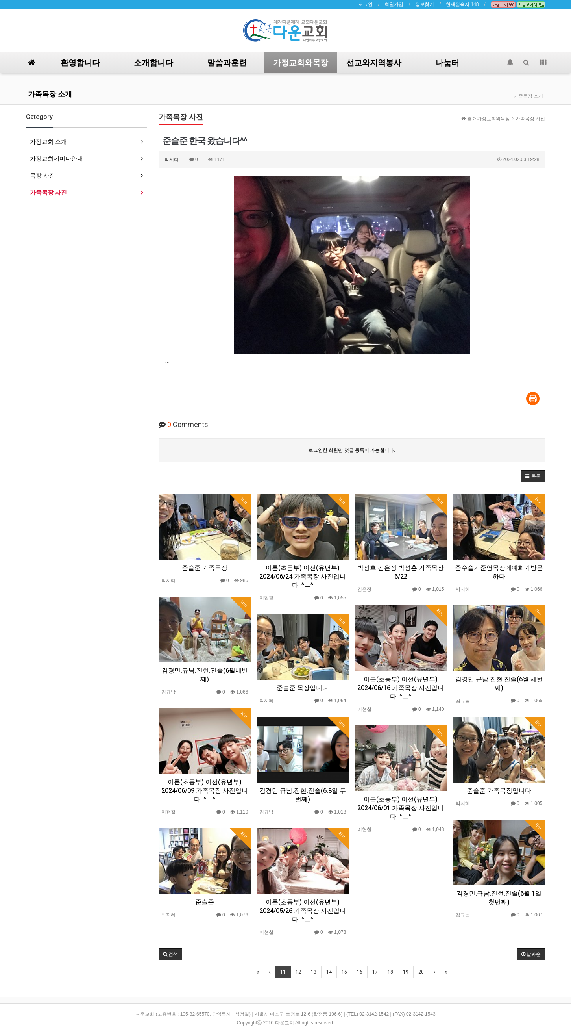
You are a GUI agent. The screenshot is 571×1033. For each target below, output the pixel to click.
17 (375, 972)
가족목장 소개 (50, 94)
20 (421, 972)
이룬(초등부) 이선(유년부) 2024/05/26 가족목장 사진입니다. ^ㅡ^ (302, 910)
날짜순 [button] (531, 954)
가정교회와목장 (300, 62)
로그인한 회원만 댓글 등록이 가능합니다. (352, 450)
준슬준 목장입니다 (303, 688)
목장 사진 (42, 175)
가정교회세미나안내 (56, 158)
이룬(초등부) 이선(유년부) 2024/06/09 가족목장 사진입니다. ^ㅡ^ (204, 790)
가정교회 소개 (48, 141)
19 (405, 972)
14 (329, 972)
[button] (533, 476)
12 (298, 972)
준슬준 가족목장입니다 (499, 790)
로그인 (365, 4)
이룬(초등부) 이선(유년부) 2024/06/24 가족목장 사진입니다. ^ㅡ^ (302, 576)
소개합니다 (153, 62)
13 (313, 972)
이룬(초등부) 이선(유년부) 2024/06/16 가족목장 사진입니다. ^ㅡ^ (400, 687)
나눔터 (447, 62)
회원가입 (393, 4)
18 (390, 972)
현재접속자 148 (462, 4)
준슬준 (204, 902)
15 (344, 972)
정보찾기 (424, 4)
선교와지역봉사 (373, 62)
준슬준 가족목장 (204, 567)
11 (283, 972)
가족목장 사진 (48, 192)
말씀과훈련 (227, 62)
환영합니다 (80, 62)
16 (359, 972)
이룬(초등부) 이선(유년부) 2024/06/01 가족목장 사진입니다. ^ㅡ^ (400, 808)
